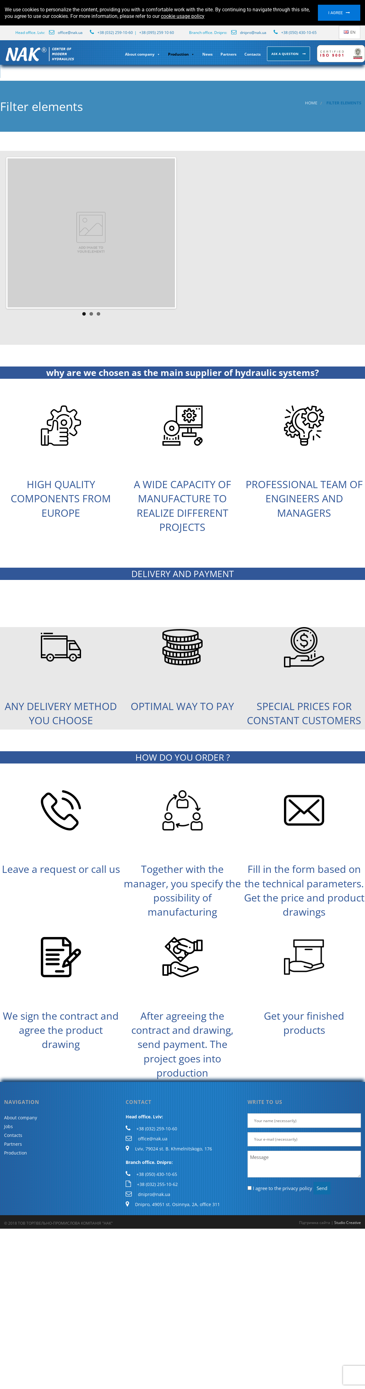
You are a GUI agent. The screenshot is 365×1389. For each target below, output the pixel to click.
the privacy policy (293, 1188)
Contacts (252, 54)
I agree (335, 12)
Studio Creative (347, 1222)
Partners (229, 54)
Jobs (8, 1126)
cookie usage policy (182, 16)
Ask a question (285, 54)
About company (142, 54)
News (207, 54)
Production (181, 54)
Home (311, 103)
